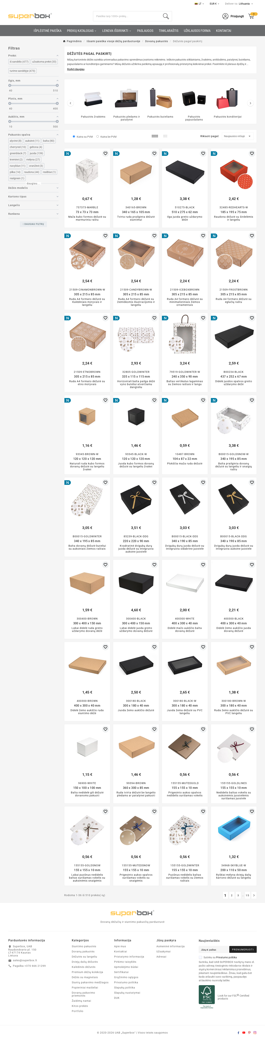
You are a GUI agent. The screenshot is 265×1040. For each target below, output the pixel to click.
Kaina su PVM (85, 136)
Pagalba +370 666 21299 (29, 965)
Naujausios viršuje (238, 136)
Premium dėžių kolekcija (87, 972)
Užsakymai (163, 951)
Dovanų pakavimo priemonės (83, 994)
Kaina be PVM (108, 136)
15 (247, 895)
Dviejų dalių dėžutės (85, 961)
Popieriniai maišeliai (85, 987)
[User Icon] (233, 16)
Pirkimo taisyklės (125, 961)
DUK (117, 997)
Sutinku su (218, 957)
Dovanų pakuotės (83, 951)
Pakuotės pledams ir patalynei (126, 118)
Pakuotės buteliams (160, 116)
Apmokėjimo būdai (126, 966)
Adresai (161, 956)
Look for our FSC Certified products (233, 997)
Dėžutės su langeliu (84, 956)
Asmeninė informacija (170, 946)
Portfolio (77, 1011)
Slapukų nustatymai (127, 992)
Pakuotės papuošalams (194, 118)
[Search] (126, 16)
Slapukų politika (124, 987)
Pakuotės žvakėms (93, 116)
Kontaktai (120, 951)
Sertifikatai (121, 972)
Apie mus (120, 946)
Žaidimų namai (81, 1000)
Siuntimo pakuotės (84, 946)
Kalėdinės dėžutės (84, 966)
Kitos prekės (80, 1005)
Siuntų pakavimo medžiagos (90, 982)
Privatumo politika (126, 982)
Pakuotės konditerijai (228, 116)
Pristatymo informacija (129, 956)
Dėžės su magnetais (85, 977)
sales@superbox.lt (25, 960)
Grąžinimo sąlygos (126, 977)
